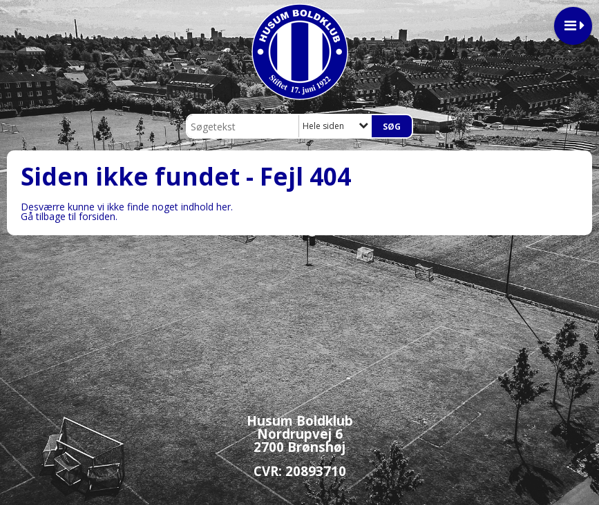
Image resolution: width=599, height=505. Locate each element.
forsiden (97, 216)
